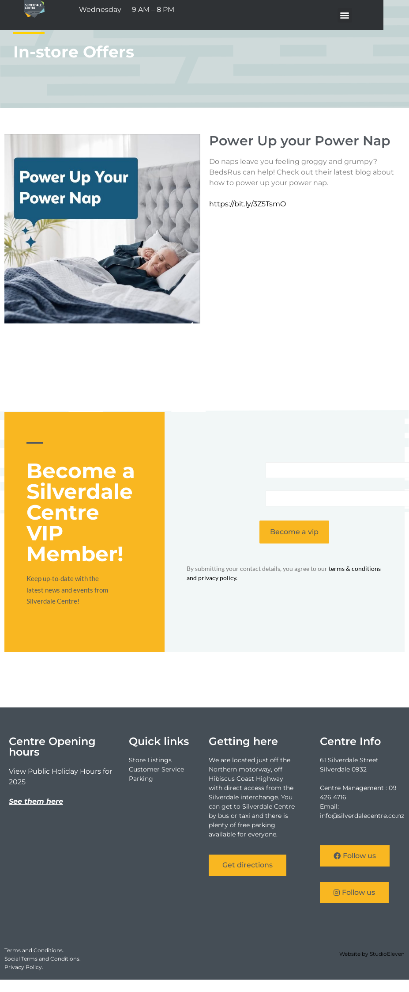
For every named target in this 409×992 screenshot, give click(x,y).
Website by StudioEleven (372, 953)
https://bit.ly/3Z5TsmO (247, 204)
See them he (32, 801)
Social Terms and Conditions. (42, 958)
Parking (141, 779)
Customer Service (156, 769)
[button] (368, 15)
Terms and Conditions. (34, 950)
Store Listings (150, 760)
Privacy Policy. (23, 967)
